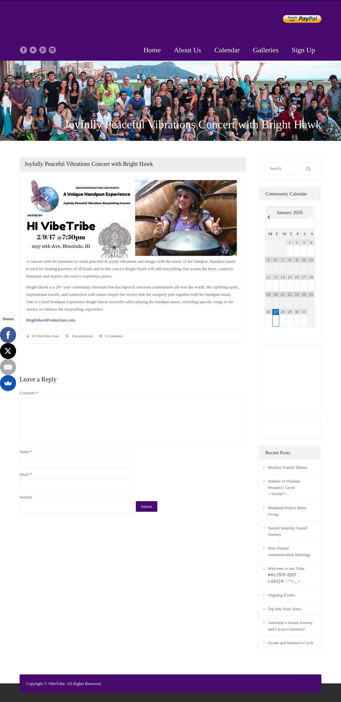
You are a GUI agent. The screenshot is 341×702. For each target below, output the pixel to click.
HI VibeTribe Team (45, 336)
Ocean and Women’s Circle (291, 642)
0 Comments (114, 336)
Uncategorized (82, 336)
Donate (297, 20)
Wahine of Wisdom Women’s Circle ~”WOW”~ (284, 487)
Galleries (265, 50)
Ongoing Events (281, 595)
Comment (29, 392)
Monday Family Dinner (288, 467)
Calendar (227, 50)
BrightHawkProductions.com (50, 320)
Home (152, 50)
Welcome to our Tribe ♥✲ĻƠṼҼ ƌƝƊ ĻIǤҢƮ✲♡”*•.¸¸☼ (286, 575)
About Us (187, 50)
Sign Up (303, 50)
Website (26, 497)
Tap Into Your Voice (285, 608)
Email (26, 474)
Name (26, 451)
